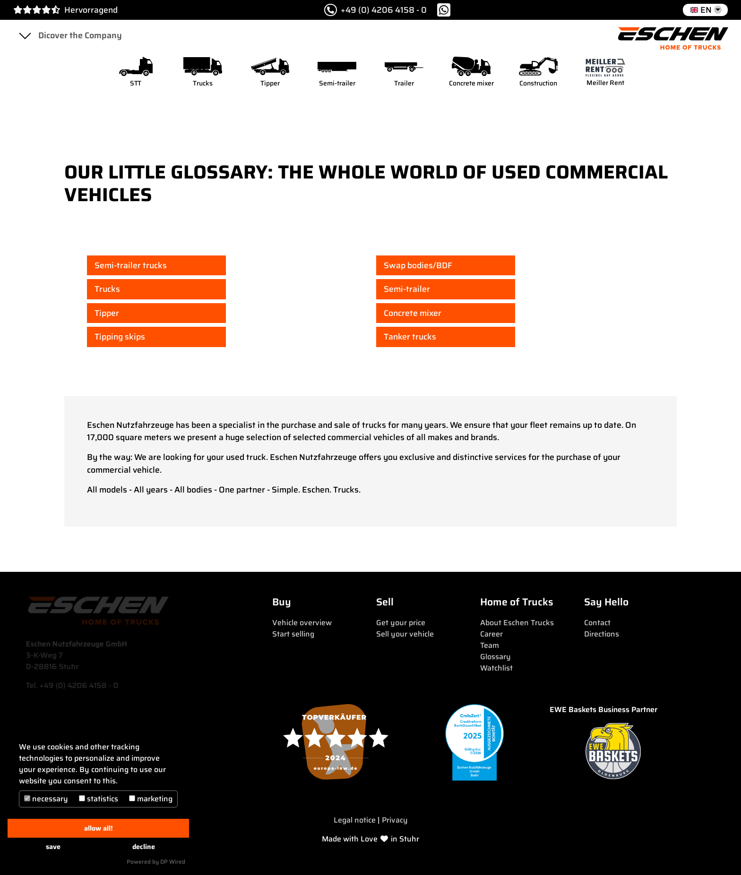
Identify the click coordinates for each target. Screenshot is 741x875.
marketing (150, 799)
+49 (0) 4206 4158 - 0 (375, 10)
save (53, 846)
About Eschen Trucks (517, 623)
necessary (46, 799)
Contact (597, 623)
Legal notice (355, 820)
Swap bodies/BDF (418, 265)
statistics (98, 799)
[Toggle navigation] (24, 35)
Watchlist (496, 668)
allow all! (98, 828)
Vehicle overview (302, 623)
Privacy (395, 820)
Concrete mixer (412, 313)
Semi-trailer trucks (131, 265)
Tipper (107, 313)
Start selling (293, 634)
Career (491, 634)
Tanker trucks (410, 336)
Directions (601, 634)
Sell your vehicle (405, 634)
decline (143, 846)
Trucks (107, 289)
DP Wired (172, 861)
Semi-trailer (407, 289)
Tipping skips (120, 336)
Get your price (400, 623)
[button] (705, 10)
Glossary (495, 657)
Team (489, 645)
